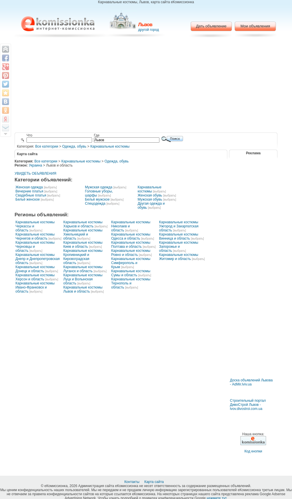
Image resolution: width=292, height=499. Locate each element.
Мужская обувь (150, 199)
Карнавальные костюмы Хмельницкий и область (82, 234)
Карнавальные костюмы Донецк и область (34, 269)
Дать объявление (211, 26)
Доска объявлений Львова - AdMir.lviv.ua (251, 382)
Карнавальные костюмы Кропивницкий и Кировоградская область (82, 257)
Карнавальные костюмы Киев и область (82, 244)
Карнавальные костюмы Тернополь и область (130, 283)
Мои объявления (255, 26)
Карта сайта (154, 482)
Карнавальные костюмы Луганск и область (82, 269)
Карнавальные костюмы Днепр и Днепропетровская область (37, 259)
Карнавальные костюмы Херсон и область (34, 277)
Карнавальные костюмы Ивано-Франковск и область (34, 287)
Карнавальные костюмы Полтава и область (130, 244)
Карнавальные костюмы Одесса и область (130, 236)
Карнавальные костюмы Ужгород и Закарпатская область (178, 226)
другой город (148, 30)
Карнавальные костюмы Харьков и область (82, 224)
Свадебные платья (30, 195)
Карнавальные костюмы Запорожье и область (178, 246)
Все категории (46, 146)
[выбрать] (50, 187)
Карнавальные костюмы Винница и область (178, 236)
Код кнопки (253, 451)
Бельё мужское (97, 199)
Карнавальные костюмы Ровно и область (130, 253)
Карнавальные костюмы (109, 146)
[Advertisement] (146, 86)
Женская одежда (29, 187)
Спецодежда (95, 203)
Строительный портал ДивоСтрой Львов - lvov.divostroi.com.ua (248, 405)
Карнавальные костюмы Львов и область (82, 289)
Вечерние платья (29, 191)
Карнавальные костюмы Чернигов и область (34, 236)
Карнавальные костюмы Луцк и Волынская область (82, 279)
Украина (35, 165)
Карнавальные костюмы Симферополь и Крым (130, 263)
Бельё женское (27, 199)
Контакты (132, 482)
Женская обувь (150, 195)
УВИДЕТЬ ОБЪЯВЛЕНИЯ (35, 173)
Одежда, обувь (74, 146)
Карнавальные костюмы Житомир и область (178, 257)
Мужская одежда (98, 187)
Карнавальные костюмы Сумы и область (130, 273)
